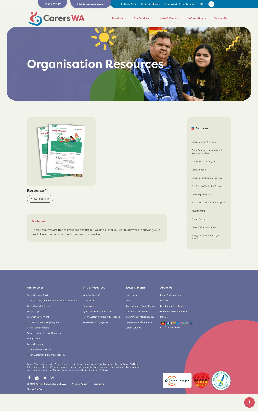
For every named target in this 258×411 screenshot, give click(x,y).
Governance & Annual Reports (175, 311)
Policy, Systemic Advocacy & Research (205, 237)
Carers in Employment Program (207, 177)
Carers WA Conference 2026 (140, 316)
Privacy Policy (79, 384)
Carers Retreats (199, 219)
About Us (117, 18)
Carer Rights (89, 300)
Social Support (199, 169)
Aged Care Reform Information (98, 311)
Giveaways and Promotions (140, 322)
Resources (88, 305)
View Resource (40, 199)
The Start (39, 389)
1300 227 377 (52, 4)
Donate (164, 316)
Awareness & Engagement (96, 322)
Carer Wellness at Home (204, 227)
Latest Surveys (133, 327)
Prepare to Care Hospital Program (208, 202)
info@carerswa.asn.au (90, 4)
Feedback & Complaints (172, 305)
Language (98, 384)
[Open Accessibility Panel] (249, 402)
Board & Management (171, 295)
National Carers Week (137, 311)
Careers (164, 300)
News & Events (169, 18)
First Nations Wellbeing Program (207, 186)
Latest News (132, 295)
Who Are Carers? (91, 295)
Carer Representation (202, 194)
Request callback (150, 4)
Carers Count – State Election (140, 305)
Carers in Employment (38, 316)
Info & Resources (94, 287)
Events (129, 300)
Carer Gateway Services (204, 141)
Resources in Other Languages (181, 4)
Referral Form (128, 4)
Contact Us (220, 18)
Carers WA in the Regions (204, 161)
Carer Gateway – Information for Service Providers (208, 152)
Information (195, 18)
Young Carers (198, 210)
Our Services (141, 18)
